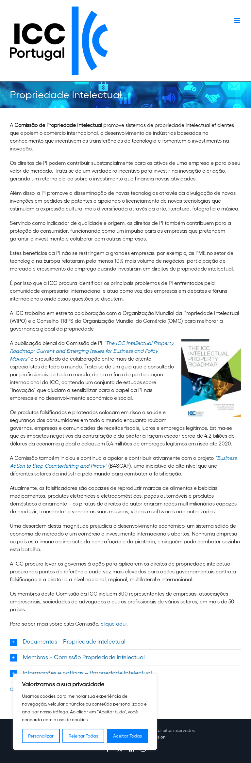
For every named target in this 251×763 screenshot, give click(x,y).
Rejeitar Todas (83, 736)
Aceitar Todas (127, 736)
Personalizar (41, 736)
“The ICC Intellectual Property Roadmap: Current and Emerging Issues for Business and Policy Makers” (92, 351)
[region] (85, 712)
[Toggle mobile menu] (237, 20)
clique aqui (113, 624)
